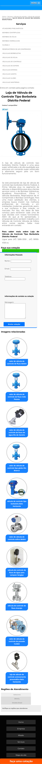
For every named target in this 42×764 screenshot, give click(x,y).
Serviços (21, 24)
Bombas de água (9, 37)
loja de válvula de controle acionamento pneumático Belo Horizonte (17, 678)
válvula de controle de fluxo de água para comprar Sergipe (17, 572)
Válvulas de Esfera (10, 66)
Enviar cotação (14, 324)
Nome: (18, 261)
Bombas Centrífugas (11, 32)
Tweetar (5, 109)
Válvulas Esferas (10, 70)
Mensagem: (15, 310)
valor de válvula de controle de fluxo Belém (17, 362)
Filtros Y (6, 45)
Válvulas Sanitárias (11, 82)
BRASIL (17, 699)
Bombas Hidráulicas (11, 41)
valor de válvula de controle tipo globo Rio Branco (16, 468)
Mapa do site (21, 755)
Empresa (21, 729)
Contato (21, 748)
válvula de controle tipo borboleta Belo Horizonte (17, 503)
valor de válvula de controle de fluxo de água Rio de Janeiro (17, 432)
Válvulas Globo (9, 78)
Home (21, 722)
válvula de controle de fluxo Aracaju (17, 607)
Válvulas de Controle (12, 61)
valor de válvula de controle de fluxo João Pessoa (17, 396)
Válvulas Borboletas (11, 53)
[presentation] (19, 288)
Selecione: (17, 695)
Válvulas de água (10, 57)
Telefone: (15, 278)
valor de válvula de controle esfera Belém (17, 538)
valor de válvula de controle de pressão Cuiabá (17, 641)
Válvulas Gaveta (9, 74)
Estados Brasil (17, 703)
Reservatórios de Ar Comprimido (16, 49)
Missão (21, 735)
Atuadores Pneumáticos (13, 28)
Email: (18, 269)
